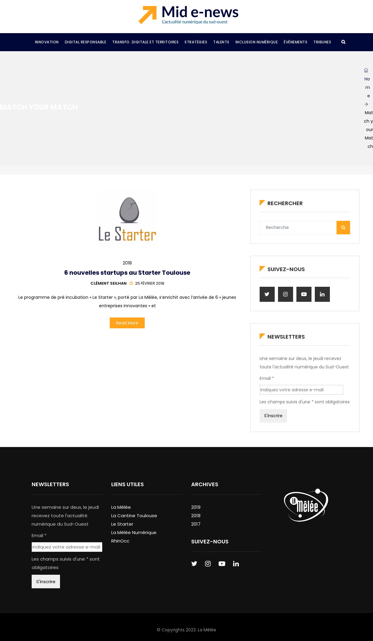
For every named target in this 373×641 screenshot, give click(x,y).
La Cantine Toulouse (134, 515)
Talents (221, 42)
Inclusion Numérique (256, 42)
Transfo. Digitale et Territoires (145, 42)
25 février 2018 (147, 283)
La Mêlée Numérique (133, 532)
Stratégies (196, 42)
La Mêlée (121, 507)
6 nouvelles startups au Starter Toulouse (127, 272)
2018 (127, 263)
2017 (196, 524)
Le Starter (122, 524)
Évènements (295, 42)
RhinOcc (120, 541)
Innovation (47, 42)
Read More (127, 323)
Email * (267, 378)
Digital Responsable (85, 42)
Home (367, 83)
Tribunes (322, 42)
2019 (196, 507)
